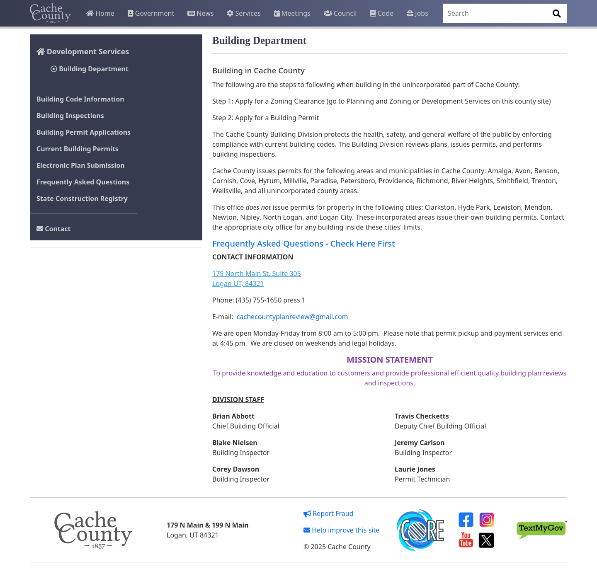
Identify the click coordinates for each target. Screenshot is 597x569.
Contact (53, 228)
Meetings (292, 13)
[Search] (505, 13)
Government (151, 13)
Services (243, 13)
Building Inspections (70, 115)
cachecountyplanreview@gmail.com (291, 316)
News (200, 13)
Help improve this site (341, 530)
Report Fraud (328, 513)
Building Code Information (80, 99)
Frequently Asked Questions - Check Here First (303, 243)
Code (381, 13)
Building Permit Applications (83, 132)
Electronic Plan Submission (80, 165)
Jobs (417, 13)
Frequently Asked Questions (82, 181)
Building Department (90, 68)
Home (100, 13)
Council (340, 13)
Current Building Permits (77, 148)
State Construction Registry (82, 198)
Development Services (82, 51)
